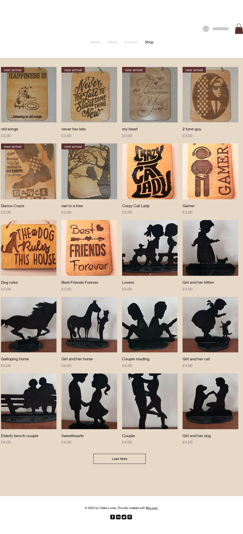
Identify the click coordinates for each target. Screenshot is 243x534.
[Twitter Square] (124, 517)
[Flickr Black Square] (118, 517)
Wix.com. (152, 508)
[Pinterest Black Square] (129, 517)
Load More (119, 459)
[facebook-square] (112, 517)
